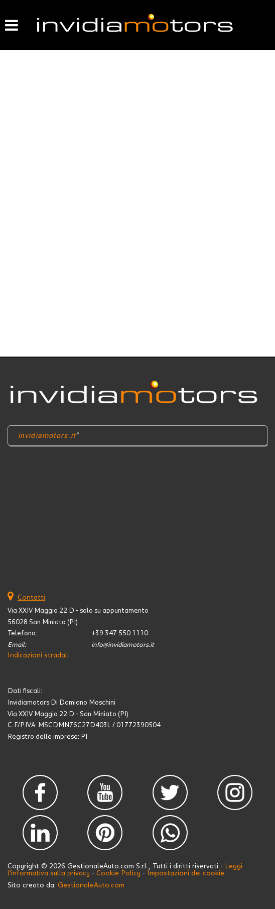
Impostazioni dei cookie (185, 873)
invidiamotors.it (47, 435)
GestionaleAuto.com (91, 885)
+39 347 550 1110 (119, 633)
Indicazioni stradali (38, 655)
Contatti (31, 597)
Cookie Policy (118, 873)
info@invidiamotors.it (122, 644)
